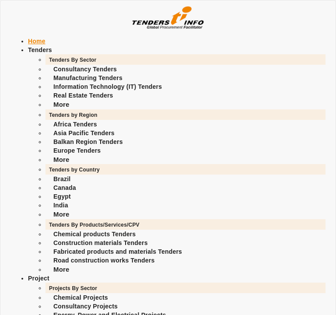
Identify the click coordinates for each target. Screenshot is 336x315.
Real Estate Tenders (83, 95)
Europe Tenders (77, 150)
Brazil (61, 178)
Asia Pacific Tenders (84, 133)
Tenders (40, 49)
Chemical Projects (80, 297)
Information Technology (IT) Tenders (107, 86)
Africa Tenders (75, 124)
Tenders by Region (73, 115)
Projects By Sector (73, 288)
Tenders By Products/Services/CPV (94, 225)
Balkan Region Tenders (88, 141)
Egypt (62, 196)
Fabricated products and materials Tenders (117, 251)
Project (38, 278)
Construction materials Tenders (100, 242)
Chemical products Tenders (94, 234)
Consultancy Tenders (85, 69)
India (60, 205)
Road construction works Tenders (103, 260)
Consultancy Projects (85, 306)
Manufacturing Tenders (87, 77)
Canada (64, 187)
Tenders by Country (74, 170)
